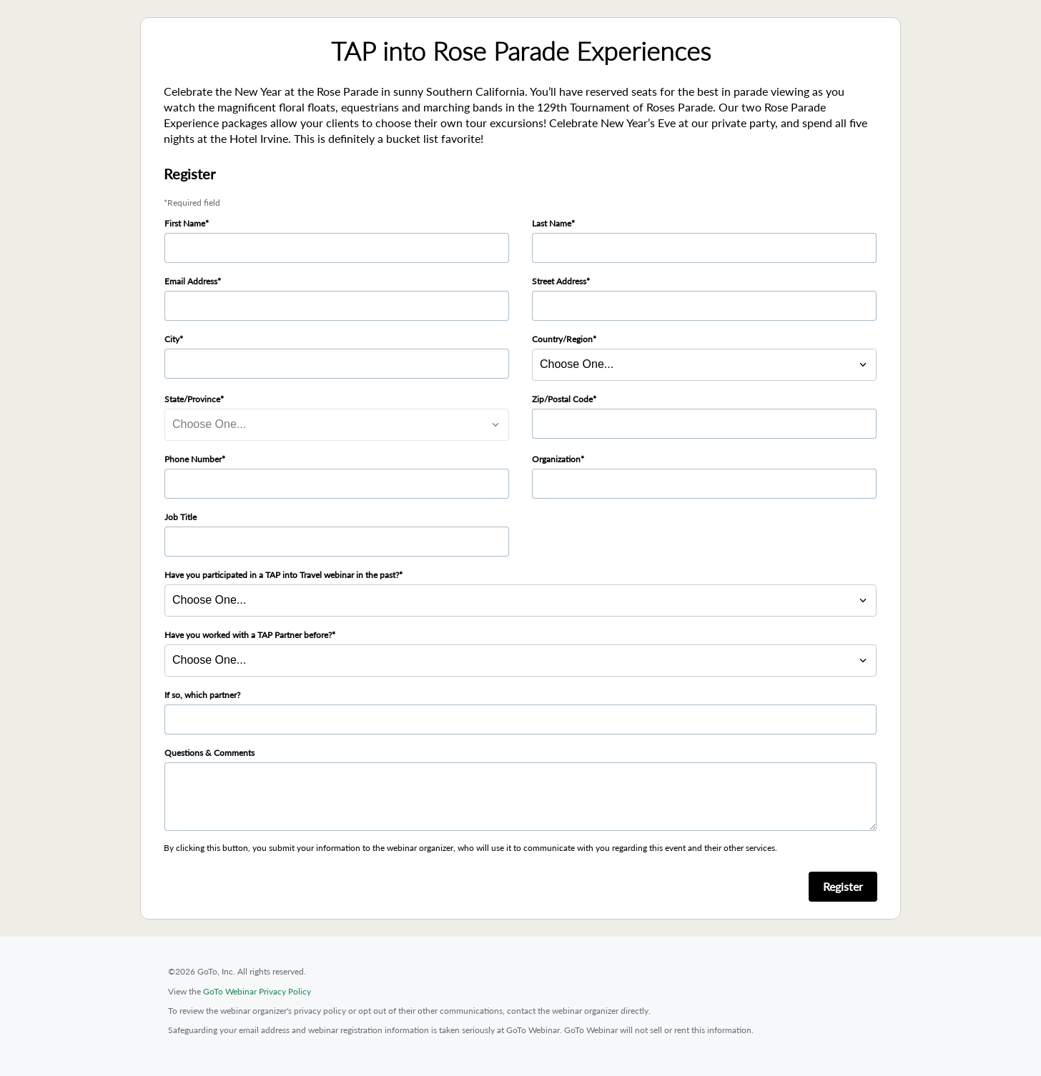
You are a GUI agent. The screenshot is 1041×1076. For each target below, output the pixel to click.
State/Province (192, 399)
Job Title (180, 517)
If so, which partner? (202, 694)
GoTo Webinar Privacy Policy (257, 991)
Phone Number (193, 459)
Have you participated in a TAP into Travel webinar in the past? (281, 574)
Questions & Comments (209, 752)
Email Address (190, 281)
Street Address (559, 281)
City (171, 339)
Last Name (551, 223)
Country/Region (562, 339)
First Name (184, 223)
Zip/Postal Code (562, 399)
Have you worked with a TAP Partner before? (248, 634)
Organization (556, 459)
